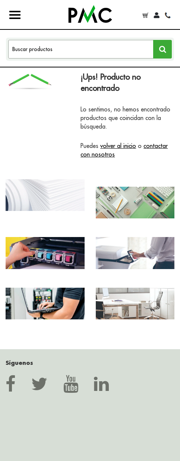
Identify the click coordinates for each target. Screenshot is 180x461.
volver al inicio (118, 145)
